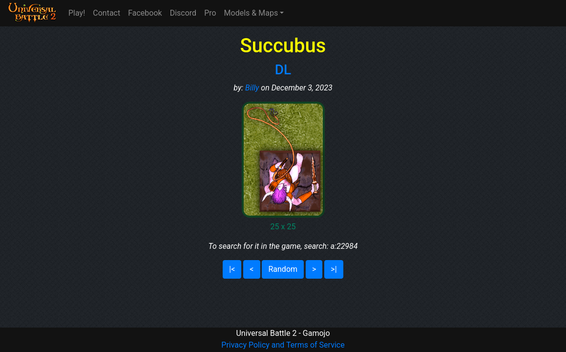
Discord (183, 13)
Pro (210, 13)
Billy (252, 87)
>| (333, 269)
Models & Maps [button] (251, 13)
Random (282, 269)
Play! (76, 13)
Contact (106, 13)
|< (232, 269)
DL (283, 70)
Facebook (145, 13)
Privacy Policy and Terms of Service (282, 345)
